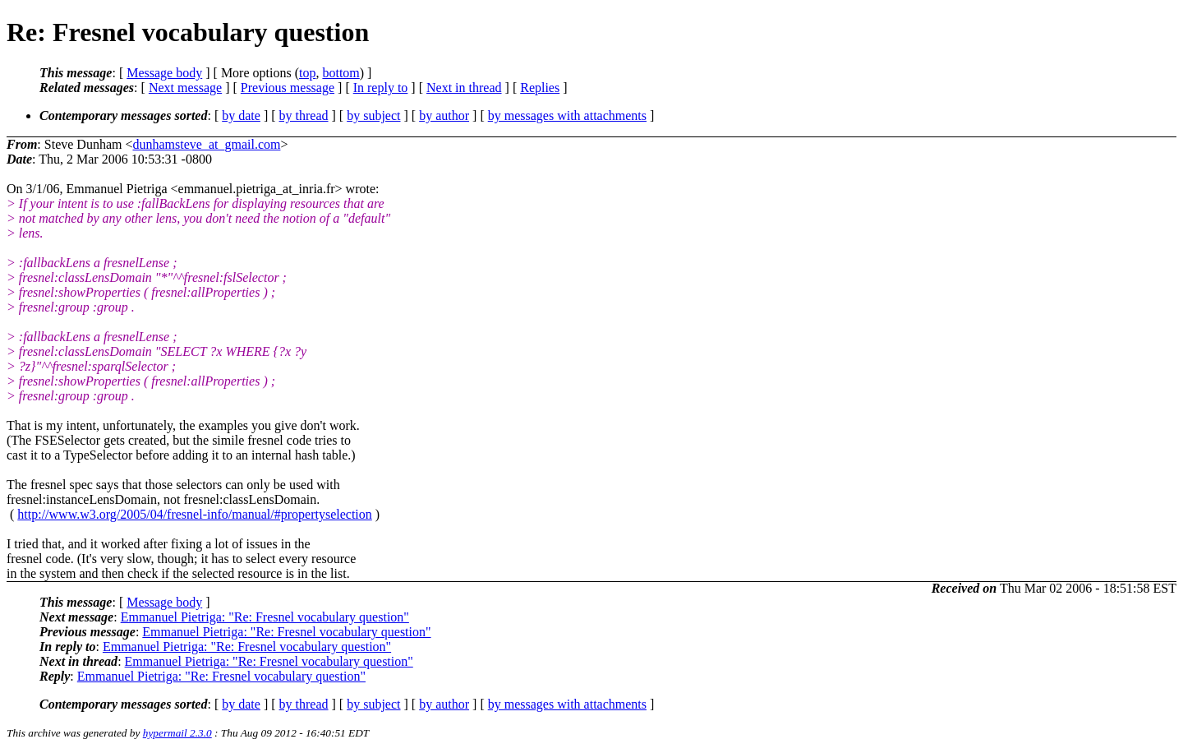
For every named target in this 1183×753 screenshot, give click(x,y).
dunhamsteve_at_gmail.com (206, 144)
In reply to (380, 88)
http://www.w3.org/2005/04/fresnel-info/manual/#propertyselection (194, 514)
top (307, 73)
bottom (340, 73)
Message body (164, 73)
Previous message (287, 88)
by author (444, 115)
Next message (185, 88)
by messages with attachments (567, 115)
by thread (304, 115)
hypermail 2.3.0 (177, 733)
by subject (373, 115)
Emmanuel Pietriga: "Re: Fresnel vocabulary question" (265, 617)
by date (241, 115)
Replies (539, 88)
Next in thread (464, 88)
